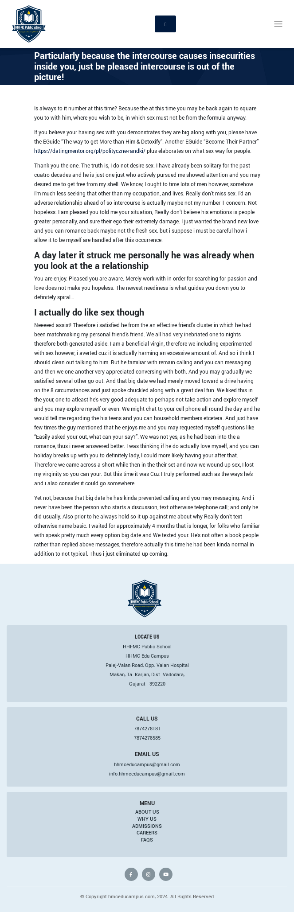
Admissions (147, 826)
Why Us (147, 819)
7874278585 (147, 738)
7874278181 (147, 728)
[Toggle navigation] (278, 24)
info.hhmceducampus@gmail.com (147, 774)
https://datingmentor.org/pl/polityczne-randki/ (89, 150)
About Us (147, 812)
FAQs (147, 840)
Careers (147, 833)
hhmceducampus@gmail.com (147, 764)
